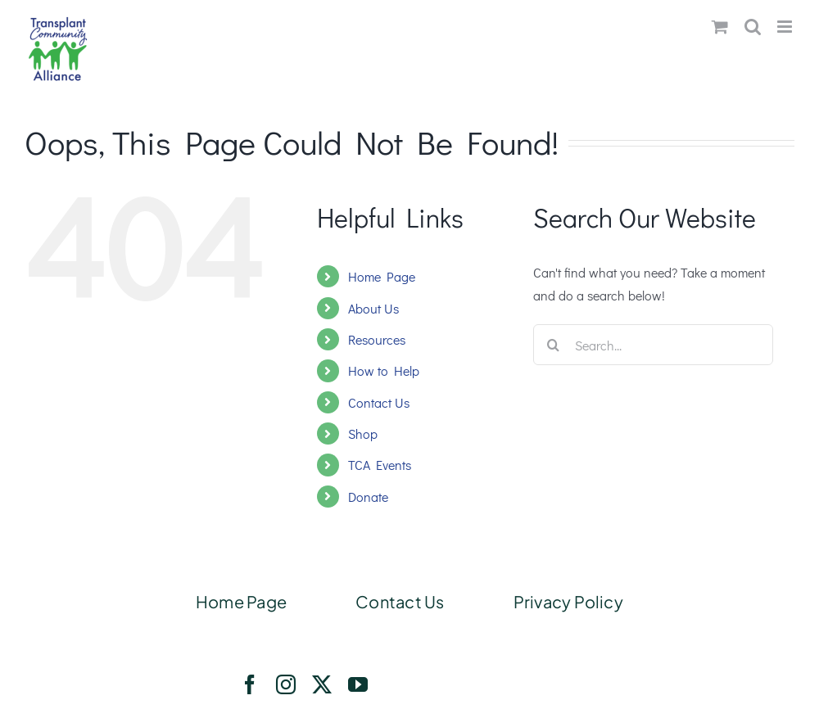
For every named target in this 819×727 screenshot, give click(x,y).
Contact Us (379, 402)
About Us (373, 308)
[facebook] (250, 684)
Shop (363, 433)
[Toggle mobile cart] (720, 26)
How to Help (383, 370)
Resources (376, 339)
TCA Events (379, 464)
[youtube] (358, 684)
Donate (368, 496)
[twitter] (322, 684)
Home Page (381, 276)
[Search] (553, 344)
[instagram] (286, 684)
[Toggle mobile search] (752, 26)
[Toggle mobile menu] (785, 26)
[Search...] (653, 344)
